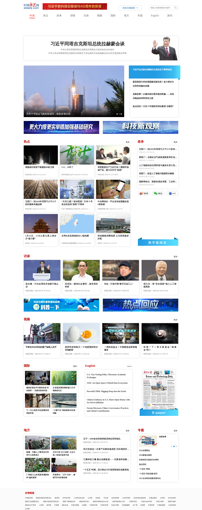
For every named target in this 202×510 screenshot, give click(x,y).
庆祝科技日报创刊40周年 (149, 445)
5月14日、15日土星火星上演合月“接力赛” (40, 222)
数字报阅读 (158, 228)
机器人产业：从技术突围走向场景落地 (46, 99)
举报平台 (159, 499)
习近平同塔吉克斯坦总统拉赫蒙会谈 (87, 29)
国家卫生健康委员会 (32, 487)
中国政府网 (29, 483)
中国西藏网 (126, 490)
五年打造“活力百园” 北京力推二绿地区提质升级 (64, 438)
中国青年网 (93, 490)
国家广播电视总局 (69, 487)
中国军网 (151, 490)
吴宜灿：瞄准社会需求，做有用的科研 (81, 270)
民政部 (98, 483)
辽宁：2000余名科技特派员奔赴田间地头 (101, 424)
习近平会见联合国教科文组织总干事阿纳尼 (152, 55)
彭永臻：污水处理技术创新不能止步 (42, 270)
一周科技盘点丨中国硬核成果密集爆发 (120, 333)
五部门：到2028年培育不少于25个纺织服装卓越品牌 (40, 188)
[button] (117, 99)
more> (129, 352)
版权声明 (167, 499)
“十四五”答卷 (144, 454)
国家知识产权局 (30, 490)
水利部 (162, 483)
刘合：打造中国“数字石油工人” (118, 269)
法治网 (27, 494)
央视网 (84, 490)
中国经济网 (104, 490)
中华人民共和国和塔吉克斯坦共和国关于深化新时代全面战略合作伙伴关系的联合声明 (87, 38)
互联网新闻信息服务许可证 (124, 499)
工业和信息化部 (79, 483)
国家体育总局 (84, 487)
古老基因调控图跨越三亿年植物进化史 (64, 374)
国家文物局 (172, 487)
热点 (45, 15)
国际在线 (65, 490)
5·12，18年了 (67, 152)
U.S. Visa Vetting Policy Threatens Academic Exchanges (106, 361)
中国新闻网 (161, 490)
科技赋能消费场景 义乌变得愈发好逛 (113, 222)
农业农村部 (172, 483)
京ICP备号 (79, 506)
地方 (126, 15)
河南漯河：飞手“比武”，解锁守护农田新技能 (64, 461)
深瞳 (72, 15)
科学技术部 (66, 483)
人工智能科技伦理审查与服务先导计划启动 (158, 151)
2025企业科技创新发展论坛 (150, 464)
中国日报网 (75, 490)
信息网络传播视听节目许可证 (145, 499)
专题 (140, 15)
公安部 (90, 483)
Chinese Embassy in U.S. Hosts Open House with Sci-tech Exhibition (108, 386)
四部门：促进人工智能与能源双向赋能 (156, 159)
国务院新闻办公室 (118, 487)
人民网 (41, 490)
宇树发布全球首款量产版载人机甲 (41, 332)
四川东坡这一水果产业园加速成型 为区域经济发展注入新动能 (106, 434)
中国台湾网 (115, 490)
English (155, 15)
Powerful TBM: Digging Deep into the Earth (106, 377)
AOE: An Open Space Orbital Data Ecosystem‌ (107, 368)
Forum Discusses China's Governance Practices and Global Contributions (108, 394)
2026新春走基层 (145, 440)
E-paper (159, 398)
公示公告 (86, 499)
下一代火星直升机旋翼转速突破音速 (37, 397)
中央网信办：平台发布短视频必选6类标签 (113, 188)
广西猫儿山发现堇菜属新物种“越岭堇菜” (37, 461)
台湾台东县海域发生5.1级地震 (75, 221)
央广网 (135, 490)
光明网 (142, 490)
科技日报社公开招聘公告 (105, 499)
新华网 (49, 490)
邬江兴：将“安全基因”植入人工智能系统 (160, 270)
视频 (99, 15)
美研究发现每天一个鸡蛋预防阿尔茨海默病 (81, 333)
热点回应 (142, 450)
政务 (59, 15)
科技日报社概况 (38, 499)
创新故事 (162, 422)
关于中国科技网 (68, 499)
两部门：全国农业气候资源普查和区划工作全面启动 (158, 142)
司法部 (106, 483)
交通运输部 (153, 483)
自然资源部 (115, 483)
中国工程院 (160, 487)
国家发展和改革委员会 (43, 483)
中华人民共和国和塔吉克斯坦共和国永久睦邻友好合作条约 (87, 35)
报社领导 (59, 499)
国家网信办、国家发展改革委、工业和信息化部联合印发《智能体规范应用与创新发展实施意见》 (158, 167)
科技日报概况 (50, 499)
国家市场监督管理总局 (51, 487)
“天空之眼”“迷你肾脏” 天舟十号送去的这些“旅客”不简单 (76, 188)
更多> (128, 127)
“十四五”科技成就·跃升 (148, 459)
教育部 (57, 483)
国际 (113, 15)
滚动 (169, 15)
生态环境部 (126, 483)
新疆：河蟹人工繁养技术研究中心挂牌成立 (37, 438)
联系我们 (78, 499)
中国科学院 (133, 487)
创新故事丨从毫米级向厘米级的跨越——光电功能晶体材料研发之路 (153, 81)
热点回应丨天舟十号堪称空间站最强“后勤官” (153, 92)
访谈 (86, 15)
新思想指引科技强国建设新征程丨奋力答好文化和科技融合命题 (153, 69)
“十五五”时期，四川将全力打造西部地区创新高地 (106, 455)
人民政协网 (172, 490)
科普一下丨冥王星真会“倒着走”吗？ (160, 333)
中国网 (56, 490)
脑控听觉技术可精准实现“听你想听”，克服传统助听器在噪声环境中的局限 (37, 374)
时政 (32, 15)
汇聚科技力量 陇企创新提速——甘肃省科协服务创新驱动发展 (106, 445)
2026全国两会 (144, 436)
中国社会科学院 (146, 487)
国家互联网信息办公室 (100, 487)
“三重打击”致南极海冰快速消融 (64, 397)
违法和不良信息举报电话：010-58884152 (100, 506)
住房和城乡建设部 (139, 483)
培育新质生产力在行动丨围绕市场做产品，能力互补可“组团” (113, 153)
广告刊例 (93, 499)
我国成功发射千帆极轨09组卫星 (39, 152)
